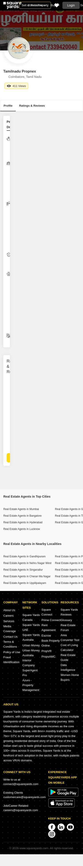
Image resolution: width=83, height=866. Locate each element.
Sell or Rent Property (35, 5)
